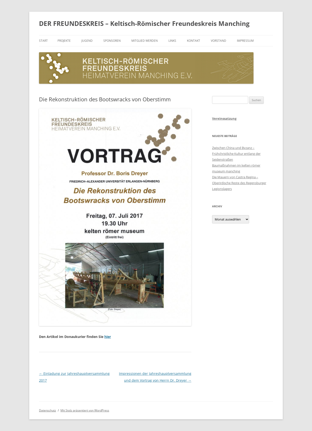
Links (172, 41)
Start (43, 41)
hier (107, 336)
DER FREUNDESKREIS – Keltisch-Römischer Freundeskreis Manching (144, 23)
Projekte (64, 41)
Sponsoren (112, 41)
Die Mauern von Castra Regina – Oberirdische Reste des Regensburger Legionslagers (239, 183)
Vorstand (218, 41)
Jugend (87, 41)
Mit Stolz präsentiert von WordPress (84, 410)
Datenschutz (47, 410)
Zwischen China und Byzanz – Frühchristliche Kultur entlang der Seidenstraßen (236, 154)
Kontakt (193, 41)
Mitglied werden (144, 41)
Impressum (245, 41)
